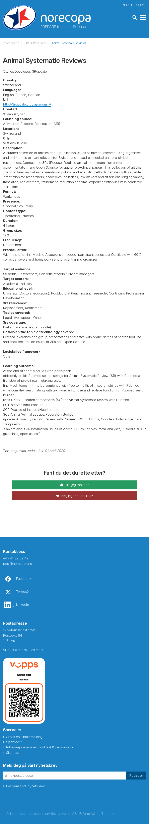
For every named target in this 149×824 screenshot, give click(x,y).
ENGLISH (140, 4)
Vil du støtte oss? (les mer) (23, 649)
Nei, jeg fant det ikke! (77, 495)
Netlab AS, (69, 813)
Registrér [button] (136, 775)
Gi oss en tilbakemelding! (24, 736)
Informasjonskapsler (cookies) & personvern (39, 747)
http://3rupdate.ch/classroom (25, 104)
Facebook (23, 578)
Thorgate (108, 813)
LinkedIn (22, 604)
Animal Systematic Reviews (69, 42)
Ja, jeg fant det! (77, 484)
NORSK (127, 4)
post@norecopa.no (17, 563)
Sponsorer (14, 742)
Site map (12, 752)
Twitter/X (22, 591)
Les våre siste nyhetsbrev (25, 786)
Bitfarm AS (87, 813)
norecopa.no (11, 42)
